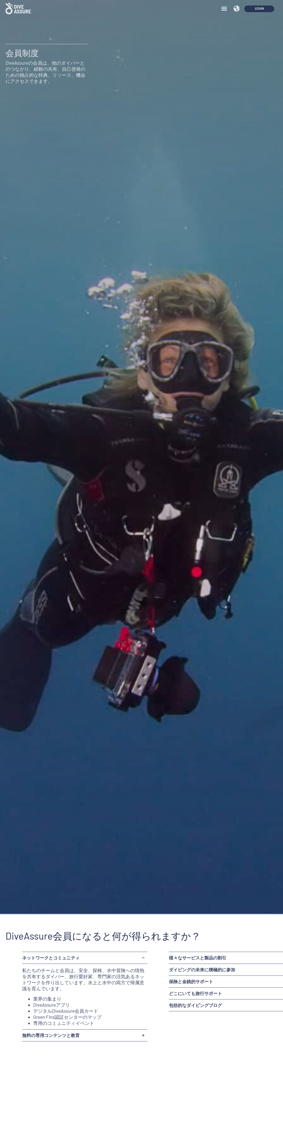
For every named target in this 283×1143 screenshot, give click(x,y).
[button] (224, 4)
